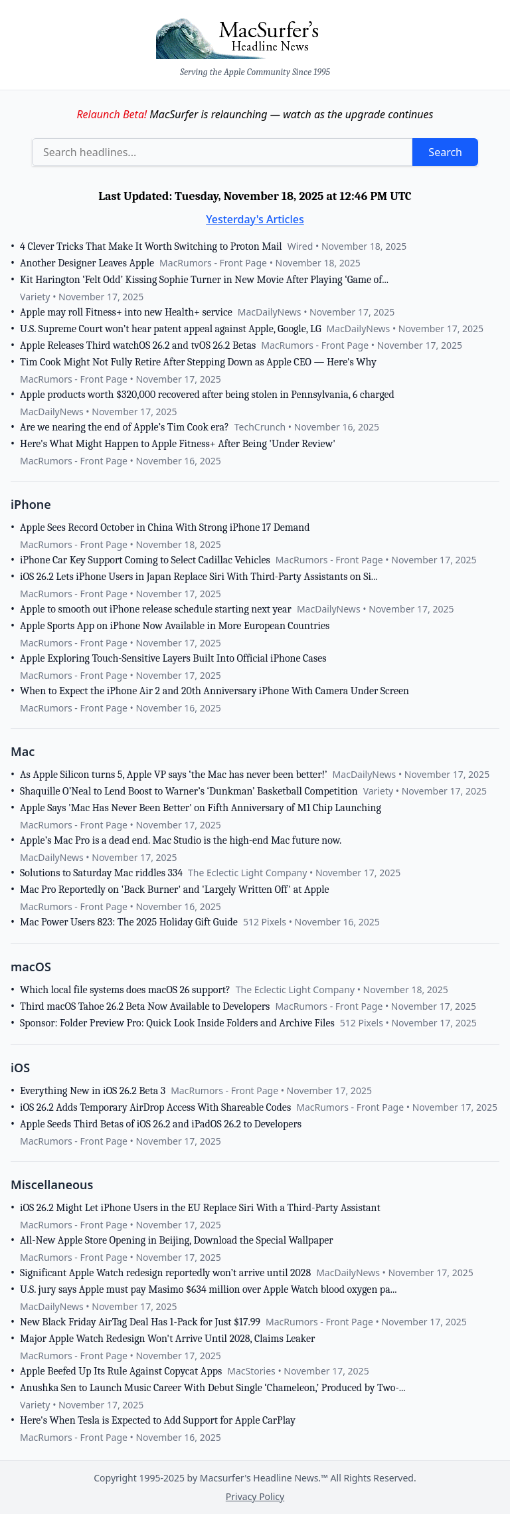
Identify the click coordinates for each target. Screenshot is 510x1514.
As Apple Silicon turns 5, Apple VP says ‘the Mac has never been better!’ (173, 775)
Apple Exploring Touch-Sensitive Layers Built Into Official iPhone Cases (173, 658)
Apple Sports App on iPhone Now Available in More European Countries (174, 626)
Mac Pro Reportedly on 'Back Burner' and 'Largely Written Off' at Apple (174, 890)
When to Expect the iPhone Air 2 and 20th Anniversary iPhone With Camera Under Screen (214, 691)
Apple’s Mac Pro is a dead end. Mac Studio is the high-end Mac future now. (180, 840)
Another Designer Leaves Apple (87, 263)
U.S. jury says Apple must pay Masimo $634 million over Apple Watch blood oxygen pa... (208, 1289)
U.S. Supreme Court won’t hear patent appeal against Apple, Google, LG (170, 329)
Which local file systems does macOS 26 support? (125, 990)
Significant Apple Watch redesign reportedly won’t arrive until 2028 (165, 1273)
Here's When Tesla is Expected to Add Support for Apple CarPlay (158, 1420)
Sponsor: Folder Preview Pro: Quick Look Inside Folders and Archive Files (177, 1023)
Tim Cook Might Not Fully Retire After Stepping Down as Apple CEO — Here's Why (198, 362)
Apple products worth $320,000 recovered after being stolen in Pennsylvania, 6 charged (207, 395)
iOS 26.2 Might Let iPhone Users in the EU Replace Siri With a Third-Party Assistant (200, 1208)
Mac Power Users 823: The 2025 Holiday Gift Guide (129, 922)
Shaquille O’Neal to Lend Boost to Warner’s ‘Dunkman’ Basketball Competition (189, 791)
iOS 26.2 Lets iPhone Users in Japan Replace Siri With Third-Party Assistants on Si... (199, 577)
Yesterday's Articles (255, 219)
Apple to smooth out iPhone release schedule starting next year (156, 609)
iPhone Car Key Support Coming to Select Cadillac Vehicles (145, 560)
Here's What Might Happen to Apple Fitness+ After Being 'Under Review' (177, 444)
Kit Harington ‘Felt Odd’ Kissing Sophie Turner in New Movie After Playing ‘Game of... (204, 280)
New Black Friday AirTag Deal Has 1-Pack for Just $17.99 (140, 1322)
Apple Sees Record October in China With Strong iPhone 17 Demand (164, 527)
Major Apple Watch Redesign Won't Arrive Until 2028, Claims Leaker (167, 1339)
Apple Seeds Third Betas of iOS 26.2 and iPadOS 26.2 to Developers (160, 1124)
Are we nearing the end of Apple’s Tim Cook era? (124, 427)
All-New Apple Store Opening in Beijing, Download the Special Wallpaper (176, 1240)
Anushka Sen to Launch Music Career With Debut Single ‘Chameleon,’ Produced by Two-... (213, 1388)
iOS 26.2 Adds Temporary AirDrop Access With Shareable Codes (155, 1107)
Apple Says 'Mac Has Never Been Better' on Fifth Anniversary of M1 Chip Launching (200, 808)
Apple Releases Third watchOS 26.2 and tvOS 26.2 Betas (138, 345)
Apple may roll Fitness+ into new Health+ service (126, 312)
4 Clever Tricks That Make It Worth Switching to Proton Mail (151, 246)
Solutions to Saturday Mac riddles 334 (101, 873)
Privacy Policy (255, 1496)
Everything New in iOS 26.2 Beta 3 (92, 1091)
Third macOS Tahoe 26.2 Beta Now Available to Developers (145, 1006)
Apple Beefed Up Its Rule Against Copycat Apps (121, 1371)
